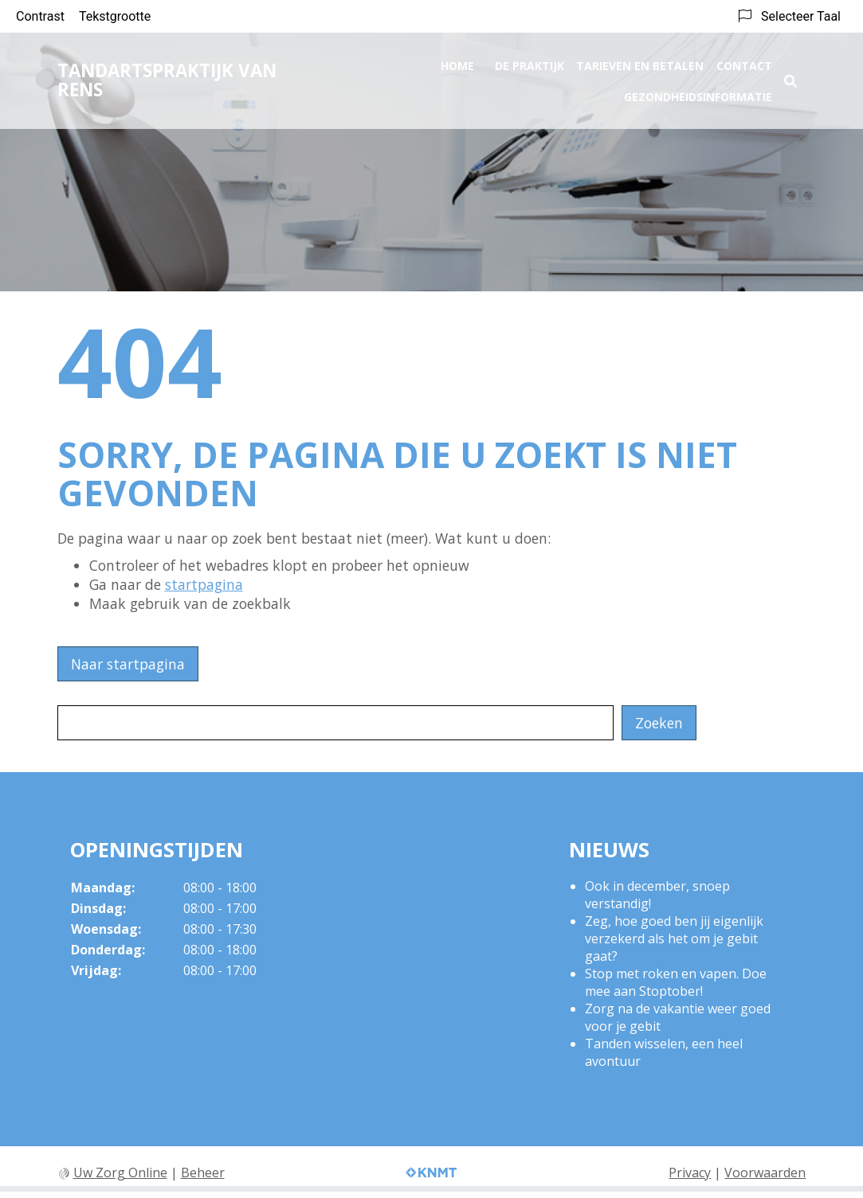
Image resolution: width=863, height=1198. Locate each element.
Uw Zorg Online (120, 1172)
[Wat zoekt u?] (335, 722)
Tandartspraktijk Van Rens (167, 75)
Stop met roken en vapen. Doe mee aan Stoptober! (676, 982)
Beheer (203, 1172)
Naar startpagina (128, 663)
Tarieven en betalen (640, 60)
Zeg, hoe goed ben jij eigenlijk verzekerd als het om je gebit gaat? (674, 938)
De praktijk (529, 60)
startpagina (204, 584)
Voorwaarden (765, 1172)
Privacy (690, 1172)
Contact (744, 60)
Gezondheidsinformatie (698, 92)
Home (457, 60)
